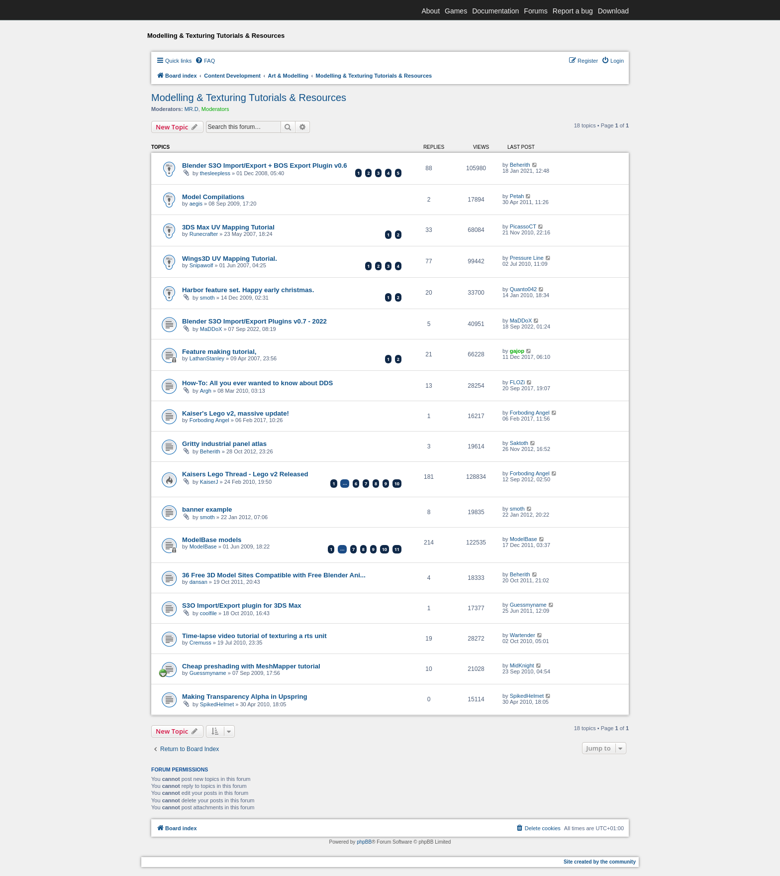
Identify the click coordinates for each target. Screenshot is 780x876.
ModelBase (203, 546)
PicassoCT (523, 226)
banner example (207, 509)
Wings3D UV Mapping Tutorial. (229, 258)
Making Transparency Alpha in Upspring (244, 696)
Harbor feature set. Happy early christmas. (248, 290)
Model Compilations (213, 197)
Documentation (495, 11)
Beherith (520, 165)
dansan (198, 582)
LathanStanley (207, 358)
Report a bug (573, 11)
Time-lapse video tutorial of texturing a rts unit (254, 636)
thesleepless (215, 173)
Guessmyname (528, 605)
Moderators (215, 109)
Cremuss (200, 643)
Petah (517, 196)
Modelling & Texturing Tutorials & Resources (248, 97)
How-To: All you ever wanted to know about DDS (257, 383)
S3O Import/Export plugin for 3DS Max (241, 605)
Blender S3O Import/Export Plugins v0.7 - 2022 (254, 321)
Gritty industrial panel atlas (224, 443)
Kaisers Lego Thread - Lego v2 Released (245, 474)
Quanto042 (523, 289)
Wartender (522, 635)
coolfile (208, 613)
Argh (205, 391)
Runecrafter (204, 234)
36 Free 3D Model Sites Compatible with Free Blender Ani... (274, 575)
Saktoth (519, 443)
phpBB (364, 842)
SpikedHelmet (217, 704)
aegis (196, 204)
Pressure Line (527, 258)
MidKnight (522, 665)
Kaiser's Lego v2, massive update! (235, 413)
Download (613, 11)
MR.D (191, 109)
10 (396, 483)
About (430, 11)
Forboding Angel (209, 420)
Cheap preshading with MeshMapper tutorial (251, 666)
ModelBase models (211, 540)
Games (456, 11)
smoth (207, 298)
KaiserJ (209, 482)
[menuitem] (205, 61)
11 (396, 549)
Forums (535, 11)
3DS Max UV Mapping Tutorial (228, 227)
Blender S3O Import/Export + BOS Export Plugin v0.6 (264, 165)
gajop (517, 351)
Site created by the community (600, 862)
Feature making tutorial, (219, 351)
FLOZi (517, 382)
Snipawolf (201, 265)
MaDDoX (211, 329)
